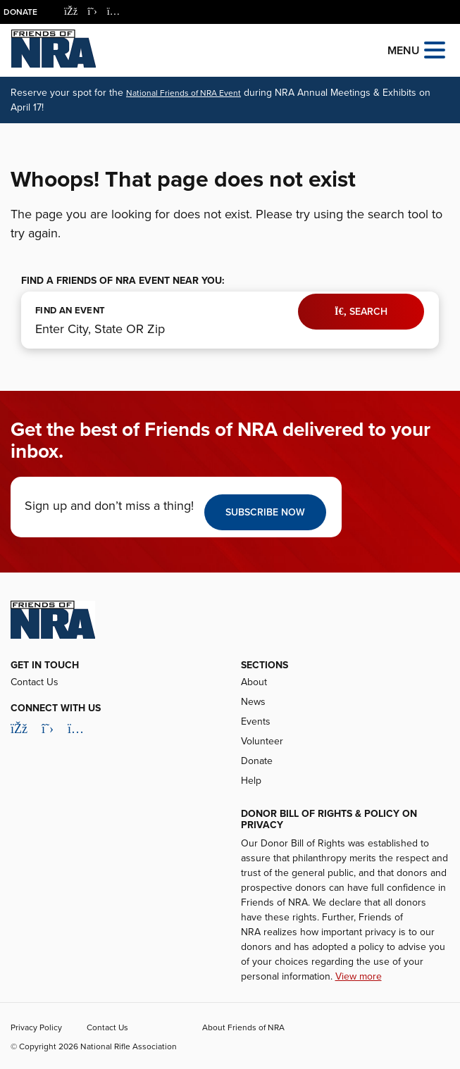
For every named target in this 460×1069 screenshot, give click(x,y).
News (253, 702)
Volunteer (262, 741)
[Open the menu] (434, 49)
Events (256, 721)
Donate (20, 12)
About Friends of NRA (243, 1027)
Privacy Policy (36, 1027)
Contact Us (34, 682)
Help (251, 781)
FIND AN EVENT (70, 310)
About (254, 682)
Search (361, 312)
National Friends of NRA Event (183, 93)
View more (358, 976)
